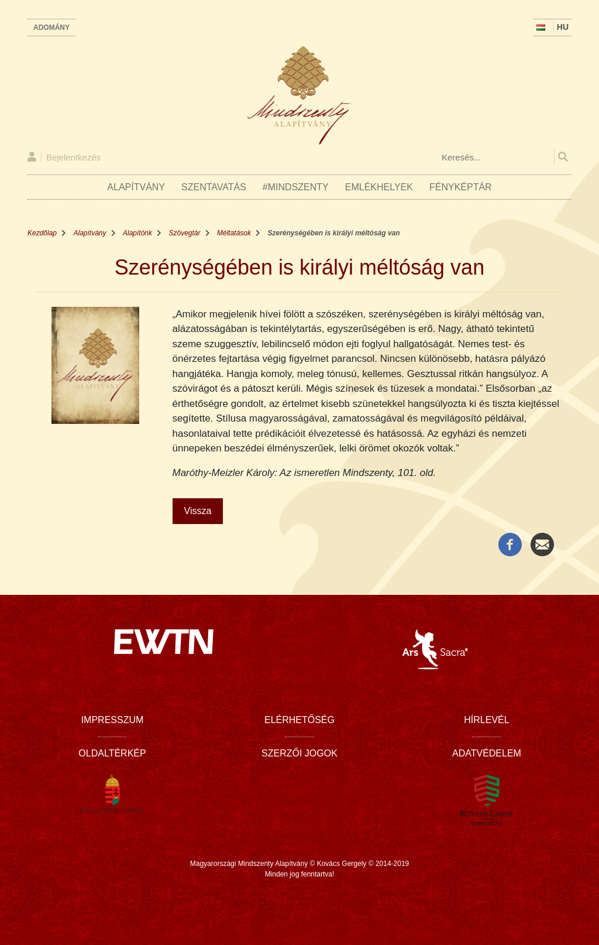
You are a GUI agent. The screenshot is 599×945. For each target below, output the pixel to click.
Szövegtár (185, 233)
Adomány (51, 27)
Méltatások (234, 233)
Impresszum (112, 720)
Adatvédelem (486, 753)
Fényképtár (460, 187)
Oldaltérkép (112, 753)
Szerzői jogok (299, 753)
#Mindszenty (296, 187)
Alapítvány (136, 187)
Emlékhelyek (379, 187)
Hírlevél (486, 720)
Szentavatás (213, 187)
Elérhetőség (299, 720)
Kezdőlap (42, 233)
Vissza (198, 511)
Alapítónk (137, 233)
